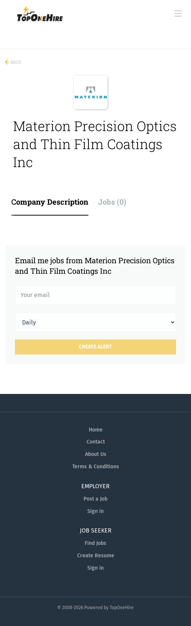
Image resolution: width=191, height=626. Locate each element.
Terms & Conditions (95, 466)
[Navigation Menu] (178, 13)
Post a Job (95, 499)
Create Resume (95, 555)
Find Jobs (95, 543)
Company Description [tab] (49, 202)
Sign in (95, 511)
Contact (96, 442)
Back (15, 62)
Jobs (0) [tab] (112, 202)
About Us (95, 454)
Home (96, 430)
